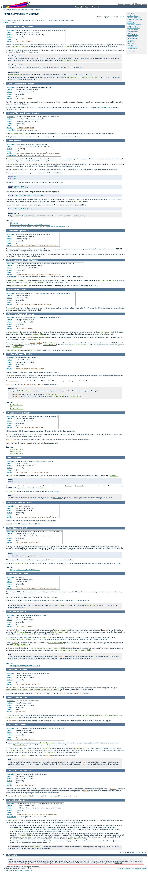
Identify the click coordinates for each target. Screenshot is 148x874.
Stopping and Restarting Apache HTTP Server (25, 570)
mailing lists (118, 863)
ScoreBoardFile (132, 36)
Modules (120, 4)
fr (118, 17)
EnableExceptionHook (134, 17)
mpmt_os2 (39, 153)
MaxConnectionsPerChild (135, 24)
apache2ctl (57, 498)
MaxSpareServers (16, 409)
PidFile (129, 33)
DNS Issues (14, 223)
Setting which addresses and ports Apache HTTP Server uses (30, 225)
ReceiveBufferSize (132, 35)
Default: (9, 34)
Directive (29, 27)
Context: (9, 37)
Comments (131, 51)
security (56, 491)
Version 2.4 (32, 9)
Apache (5, 9)
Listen (129, 21)
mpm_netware (21, 153)
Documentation (22, 9)
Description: (7, 20)
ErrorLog (68, 486)
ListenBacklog (38, 334)
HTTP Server (13, 9)
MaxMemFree (131, 26)
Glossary (137, 4)
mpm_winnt (31, 153)
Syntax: (9, 32)
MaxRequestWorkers (133, 28)
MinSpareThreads (132, 31)
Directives (127, 4)
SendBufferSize (132, 38)
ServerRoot (68, 47)
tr (124, 17)
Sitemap (144, 4)
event (18, 41)
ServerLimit (130, 40)
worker (30, 41)
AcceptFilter (76, 201)
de (111, 17)
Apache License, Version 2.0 (23, 870)
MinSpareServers (16, 454)
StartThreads (131, 43)
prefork (24, 41)
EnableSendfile (92, 605)
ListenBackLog (131, 23)
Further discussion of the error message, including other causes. (40, 227)
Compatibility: (11, 130)
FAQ (133, 4)
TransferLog (80, 486)
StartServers (131, 42)
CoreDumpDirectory (133, 16)
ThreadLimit (131, 45)
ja (121, 17)
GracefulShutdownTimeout (135, 19)
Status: (5, 22)
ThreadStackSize (132, 49)
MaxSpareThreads (132, 29)
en (115, 17)
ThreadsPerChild (132, 47)
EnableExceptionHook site (104, 107)
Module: (9, 41)
